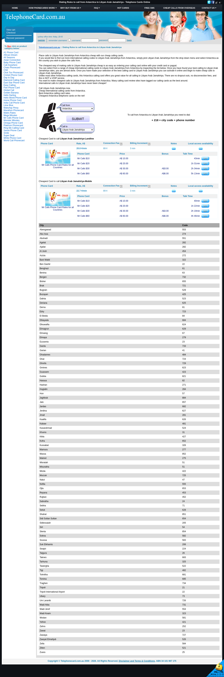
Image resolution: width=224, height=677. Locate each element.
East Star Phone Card (14, 82)
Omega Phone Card (13, 123)
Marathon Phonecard (14, 110)
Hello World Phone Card (15, 97)
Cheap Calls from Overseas (179, 8)
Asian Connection (12, 60)
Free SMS (149, 8)
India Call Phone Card (14, 103)
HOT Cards (123, 8)
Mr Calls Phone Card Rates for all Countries (58, 166)
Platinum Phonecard (13, 125)
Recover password (15, 38)
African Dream (10, 55)
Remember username (58, 40)
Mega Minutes (10, 115)
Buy (9, 46)
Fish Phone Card (12, 87)
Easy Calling (10, 85)
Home (15, 8)
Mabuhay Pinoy (11, 108)
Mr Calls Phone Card (14, 118)
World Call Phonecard (14, 140)
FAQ (96, 8)
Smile (6, 133)
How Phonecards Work (42, 8)
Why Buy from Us (69, 8)
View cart (10, 30)
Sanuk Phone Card (13, 130)
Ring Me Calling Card (14, 128)
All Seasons (9, 57)
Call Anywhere (10, 65)
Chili (6, 70)
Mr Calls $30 (83, 168)
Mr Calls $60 (83, 173)
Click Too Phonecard (13, 72)
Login (129, 40)
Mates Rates (10, 113)
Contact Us (208, 8)
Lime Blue (8, 105)
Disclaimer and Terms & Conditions (137, 661)
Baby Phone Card (12, 62)
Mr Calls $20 (83, 163)
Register (41, 40)
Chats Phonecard (12, 67)
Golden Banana (11, 92)
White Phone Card (12, 138)
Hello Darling (10, 95)
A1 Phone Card (11, 52)
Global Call (9, 90)
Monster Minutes (12, 120)
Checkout (11, 32)
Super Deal (9, 135)
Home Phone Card (12, 100)
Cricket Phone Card (13, 75)
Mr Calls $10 (83, 158)
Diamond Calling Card (14, 80)
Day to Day (9, 77)
